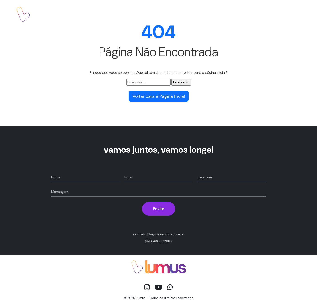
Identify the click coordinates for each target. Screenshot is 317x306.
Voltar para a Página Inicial (158, 96)
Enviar (158, 208)
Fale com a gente (282, 14)
